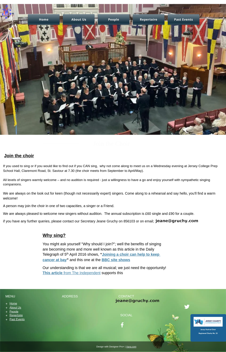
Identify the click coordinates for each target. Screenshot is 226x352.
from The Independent (81, 273)
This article (53, 273)
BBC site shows (116, 260)
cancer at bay (55, 260)
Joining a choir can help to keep (131, 255)
